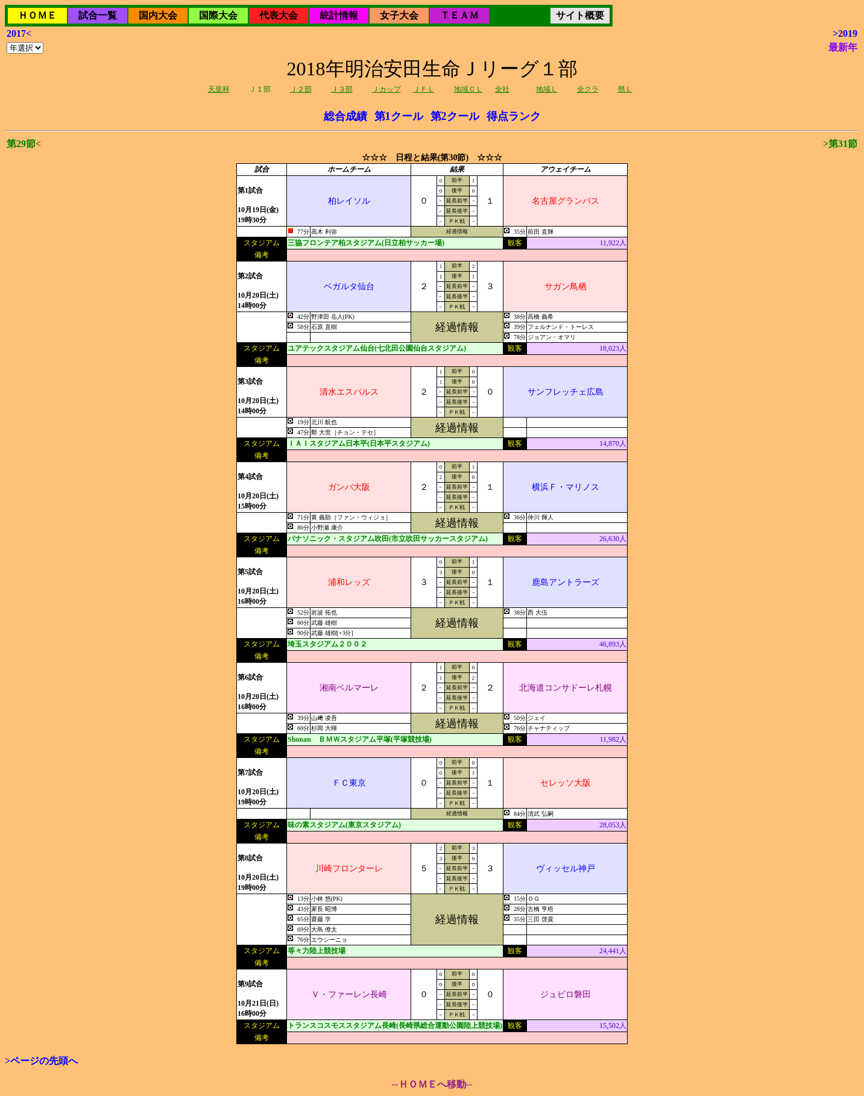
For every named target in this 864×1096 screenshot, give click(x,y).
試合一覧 (97, 15)
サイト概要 (580, 15)
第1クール (398, 116)
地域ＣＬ (468, 89)
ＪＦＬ (424, 89)
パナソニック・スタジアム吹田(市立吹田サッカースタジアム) (388, 538)
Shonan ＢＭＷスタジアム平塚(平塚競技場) (360, 739)
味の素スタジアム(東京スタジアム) (344, 825)
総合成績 (345, 116)
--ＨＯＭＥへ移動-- (432, 1084)
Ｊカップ (386, 89)
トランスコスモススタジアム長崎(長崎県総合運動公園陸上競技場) (395, 1025)
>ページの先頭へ (41, 1061)
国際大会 (218, 15)
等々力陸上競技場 (316, 951)
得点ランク (514, 116)
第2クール (454, 116)
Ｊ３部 (342, 89)
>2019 (845, 33)
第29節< (24, 144)
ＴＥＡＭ (459, 15)
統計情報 (339, 15)
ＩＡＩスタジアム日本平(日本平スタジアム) (359, 443)
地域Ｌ (547, 89)
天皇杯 (219, 89)
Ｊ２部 (301, 89)
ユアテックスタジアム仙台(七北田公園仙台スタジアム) (377, 348)
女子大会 (399, 15)
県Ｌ (625, 89)
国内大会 (158, 15)
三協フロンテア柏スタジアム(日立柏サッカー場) (366, 243)
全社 (502, 89)
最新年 (842, 47)
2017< (19, 33)
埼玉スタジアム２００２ (327, 644)
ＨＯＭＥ (37, 15)
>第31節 (840, 144)
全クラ (588, 89)
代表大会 (278, 15)
